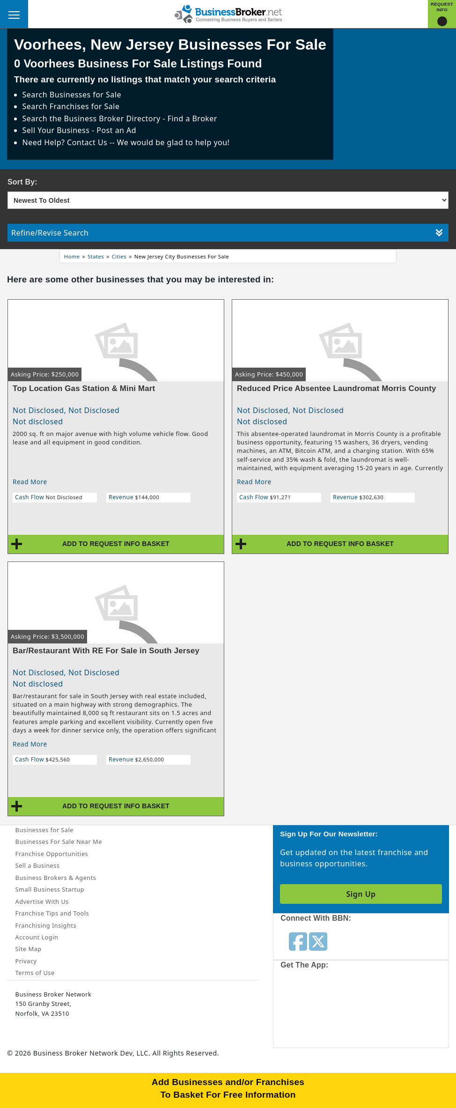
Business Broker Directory (112, 118)
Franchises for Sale (85, 106)
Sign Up (361, 894)
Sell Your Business (57, 130)
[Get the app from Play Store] (392, 1011)
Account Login (37, 937)
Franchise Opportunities (51, 853)
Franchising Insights (45, 925)
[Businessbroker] (228, 13)
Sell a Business (37, 865)
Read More (30, 481)
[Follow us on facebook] (298, 941)
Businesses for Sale (85, 94)
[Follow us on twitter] (318, 941)
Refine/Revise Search (227, 232)
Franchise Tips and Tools (52, 913)
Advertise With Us (42, 901)
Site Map (28, 949)
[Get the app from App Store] (322, 1011)
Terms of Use (35, 972)
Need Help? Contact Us (66, 142)
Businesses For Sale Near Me (58, 841)
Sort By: (22, 182)
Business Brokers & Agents (55, 877)
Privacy (26, 961)
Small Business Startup (50, 889)
